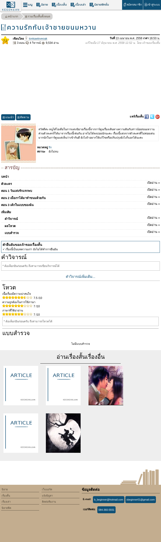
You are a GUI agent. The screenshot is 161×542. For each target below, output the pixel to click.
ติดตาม (23, 118)
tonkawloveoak (36, 38)
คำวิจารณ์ (82, 218)
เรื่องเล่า (78, 4)
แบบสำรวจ (82, 232)
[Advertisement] (80, 79)
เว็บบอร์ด (47, 489)
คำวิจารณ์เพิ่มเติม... (80, 277)
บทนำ (5, 176)
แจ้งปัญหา (47, 495)
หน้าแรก (11, 17)
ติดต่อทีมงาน (49, 501)
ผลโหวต (82, 225)
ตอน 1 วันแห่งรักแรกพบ (80, 190)
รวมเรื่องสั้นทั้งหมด (37, 17)
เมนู (27, 4)
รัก (50, 147)
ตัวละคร (80, 183)
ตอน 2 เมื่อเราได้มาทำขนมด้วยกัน (80, 197)
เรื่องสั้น (59, 4)
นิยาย (42, 4)
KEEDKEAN (11, 9)
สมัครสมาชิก (132, 4)
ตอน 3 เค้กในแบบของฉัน (80, 204)
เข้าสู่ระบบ (152, 4)
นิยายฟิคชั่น (99, 4)
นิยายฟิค (6, 508)
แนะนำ (8, 118)
